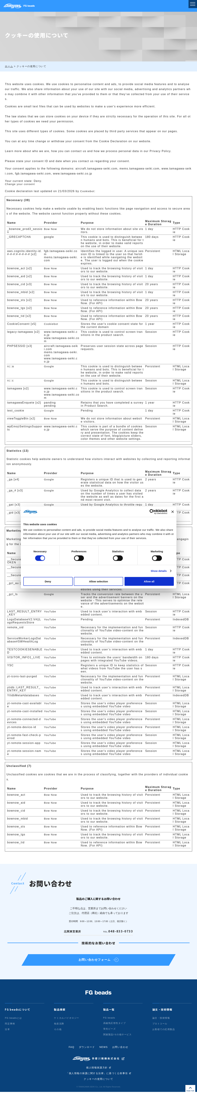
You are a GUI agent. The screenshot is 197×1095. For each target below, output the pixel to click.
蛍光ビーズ (109, 1031)
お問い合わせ (120, 1050)
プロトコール (160, 1026)
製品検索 (59, 1012)
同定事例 (10, 1026)
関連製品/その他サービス (117, 1037)
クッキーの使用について (98, 1082)
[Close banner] (172, 512)
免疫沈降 (59, 1026)
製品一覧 (109, 1012)
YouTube (50, 611)
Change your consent (20, 184)
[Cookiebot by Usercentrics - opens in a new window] (152, 511)
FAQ (71, 1050)
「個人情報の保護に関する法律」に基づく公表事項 (97, 1076)
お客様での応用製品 (163, 1032)
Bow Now (51, 228)
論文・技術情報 (162, 1012)
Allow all (149, 581)
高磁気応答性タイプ (114, 1026)
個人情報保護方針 (97, 1070)
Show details (159, 570)
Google (49, 366)
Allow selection (98, 581)
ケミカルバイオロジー (66, 1021)
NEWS (103, 1050)
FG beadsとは (13, 1021)
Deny (48, 581)
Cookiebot (87, 191)
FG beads (109, 1020)
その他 (58, 1032)
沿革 (7, 1032)
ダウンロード (87, 1050)
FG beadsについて (17, 1012)
